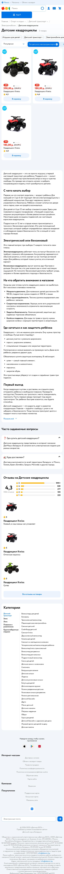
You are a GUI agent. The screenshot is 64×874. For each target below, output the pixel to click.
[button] (17, 15)
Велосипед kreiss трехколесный (33, 648)
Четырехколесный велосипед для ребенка (37, 645)
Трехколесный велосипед (31, 620)
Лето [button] (5, 622)
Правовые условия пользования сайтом (32, 830)
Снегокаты (25, 667)
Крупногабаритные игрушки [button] (11, 631)
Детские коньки (27, 674)
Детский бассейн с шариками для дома (36, 721)
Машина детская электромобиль (33, 623)
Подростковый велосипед (31, 658)
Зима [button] (5, 619)
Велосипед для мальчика (30, 655)
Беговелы (25, 617)
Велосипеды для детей (30, 614)
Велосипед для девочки (30, 652)
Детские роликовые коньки (32, 680)
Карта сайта (32, 779)
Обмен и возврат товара (32, 761)
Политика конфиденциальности (32, 768)
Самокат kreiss (27, 633)
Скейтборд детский (29, 629)
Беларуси (38, 832)
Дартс (23, 702)
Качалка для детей (28, 639)
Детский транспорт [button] (8, 615)
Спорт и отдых (17, 21)
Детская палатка (27, 727)
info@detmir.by (44, 853)
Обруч (24, 715)
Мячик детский (27, 705)
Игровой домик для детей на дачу (34, 724)
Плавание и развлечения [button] (8, 626)
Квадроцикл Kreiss (14, 520)
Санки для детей (27, 661)
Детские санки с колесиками (32, 664)
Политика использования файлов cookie (32, 772)
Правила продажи (32, 765)
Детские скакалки (28, 708)
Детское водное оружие (30, 686)
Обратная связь (32, 775)
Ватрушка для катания (29, 670)
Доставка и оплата (32, 758)
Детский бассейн (28, 699)
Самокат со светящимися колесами (34, 642)
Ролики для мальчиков (30, 696)
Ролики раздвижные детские (32, 689)
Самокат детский (28, 626)
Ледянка (24, 677)
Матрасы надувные (28, 711)
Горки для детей (27, 718)
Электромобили (9, 25)
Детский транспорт (37, 21)
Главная (5, 21)
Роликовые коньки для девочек (33, 693)
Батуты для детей (28, 683)
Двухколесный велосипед (31, 636)
